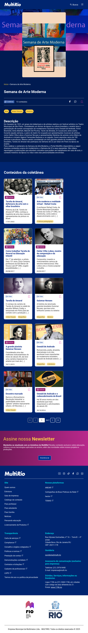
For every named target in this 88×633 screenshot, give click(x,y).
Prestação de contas (13, 555)
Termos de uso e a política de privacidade (21, 577)
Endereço (49, 533)
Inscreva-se (44, 458)
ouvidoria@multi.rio (53, 555)
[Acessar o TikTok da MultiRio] (68, 473)
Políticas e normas (13, 551)
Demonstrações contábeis (16, 560)
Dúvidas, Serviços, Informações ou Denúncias (61, 576)
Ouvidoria (49, 550)
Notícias (7, 516)
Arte (6, 111)
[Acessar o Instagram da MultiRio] (64, 473)
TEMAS (49, 500)
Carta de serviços (12, 538)
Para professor (10, 504)
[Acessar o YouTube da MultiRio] (59, 473)
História (29, 111)
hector (48, 496)
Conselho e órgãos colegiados (17, 547)
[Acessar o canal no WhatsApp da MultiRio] (77, 473)
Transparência (11, 533)
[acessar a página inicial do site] (12, 5)
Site (6, 482)
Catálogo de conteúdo (13, 500)
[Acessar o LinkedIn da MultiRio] (82, 473)
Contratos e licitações (14, 564)
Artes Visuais (17, 111)
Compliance (10, 542)
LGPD (7, 573)
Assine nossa (29, 439)
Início (6, 84)
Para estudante (10, 508)
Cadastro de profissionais (15, 568)
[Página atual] (42, 420)
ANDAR (49, 487)
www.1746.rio (56, 587)
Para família (9, 512)
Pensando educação (12, 520)
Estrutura (8, 491)
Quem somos (9, 487)
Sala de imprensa (11, 496)
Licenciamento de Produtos (16, 525)
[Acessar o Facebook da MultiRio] (73, 473)
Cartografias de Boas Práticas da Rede (61, 492)
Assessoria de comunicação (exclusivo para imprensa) (63, 562)
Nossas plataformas (54, 482)
